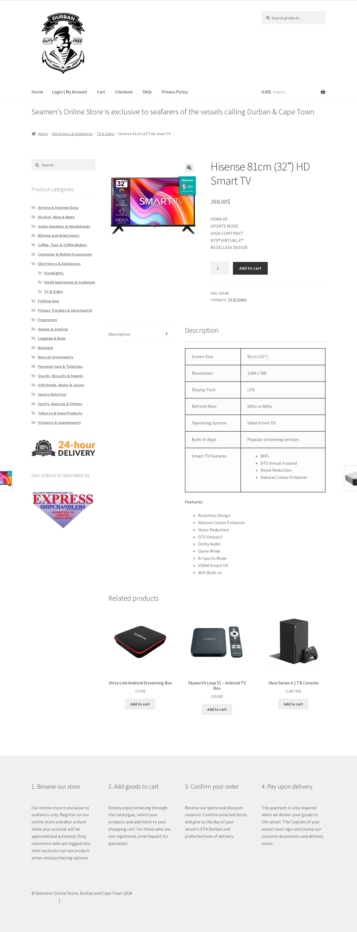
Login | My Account (69, 91)
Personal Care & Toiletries (60, 366)
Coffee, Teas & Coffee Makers (62, 244)
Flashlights (54, 273)
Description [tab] (119, 334)
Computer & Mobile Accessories (65, 254)
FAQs (147, 91)
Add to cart (250, 268)
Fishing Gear (48, 300)
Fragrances (47, 319)
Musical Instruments (56, 357)
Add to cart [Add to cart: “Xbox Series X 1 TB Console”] (293, 704)
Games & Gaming (53, 329)
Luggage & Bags (52, 338)
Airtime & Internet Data (58, 207)
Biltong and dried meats (59, 235)
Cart (101, 91)
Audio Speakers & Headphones (64, 226)
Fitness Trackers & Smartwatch (65, 310)
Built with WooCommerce (85, 900)
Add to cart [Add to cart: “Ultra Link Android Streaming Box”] (140, 704)
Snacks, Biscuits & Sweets (60, 375)
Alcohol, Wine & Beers (56, 216)
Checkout (124, 91)
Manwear (45, 347)
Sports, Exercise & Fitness (60, 403)
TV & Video (105, 133)
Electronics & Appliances (72, 133)
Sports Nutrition (52, 394)
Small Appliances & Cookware (69, 282)
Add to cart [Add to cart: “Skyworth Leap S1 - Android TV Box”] (217, 709)
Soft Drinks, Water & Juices (61, 384)
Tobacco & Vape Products (60, 413)
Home (37, 91)
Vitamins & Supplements (59, 422)
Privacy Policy (175, 91)
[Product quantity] (220, 268)
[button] (189, 167)
